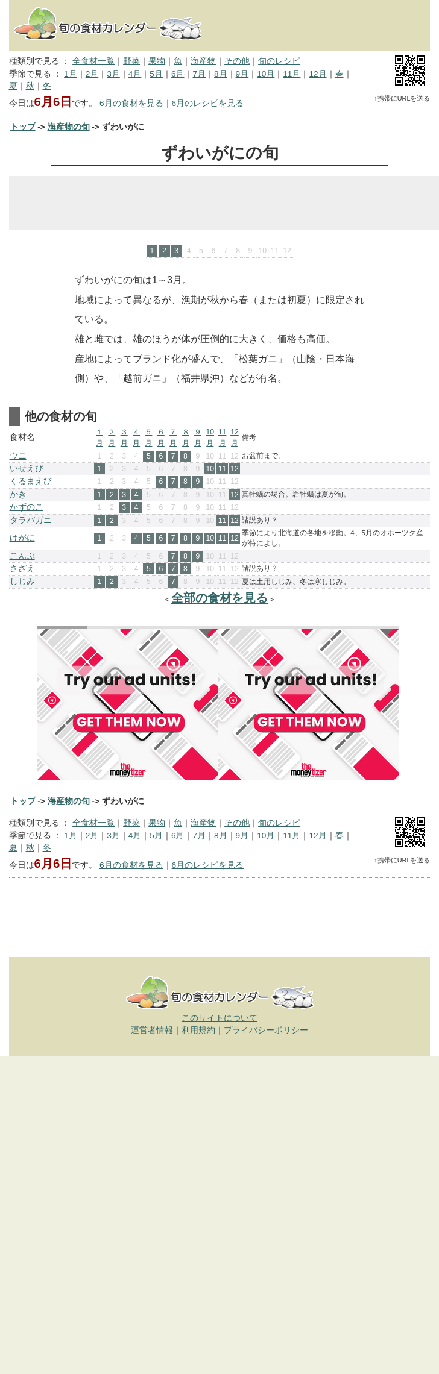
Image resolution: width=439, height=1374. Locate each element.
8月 (220, 73)
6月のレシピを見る (208, 103)
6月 (178, 73)
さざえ (22, 568)
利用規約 (198, 1030)
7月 (199, 73)
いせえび (26, 468)
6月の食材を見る (131, 103)
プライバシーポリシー (266, 1030)
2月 (92, 73)
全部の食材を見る (219, 597)
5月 (156, 73)
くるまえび (31, 481)
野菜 (131, 61)
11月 (291, 73)
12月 (317, 73)
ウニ (18, 455)
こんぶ (22, 555)
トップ (23, 126)
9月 (242, 73)
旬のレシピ (279, 61)
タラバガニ (31, 520)
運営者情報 (152, 1030)
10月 (265, 73)
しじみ (22, 581)
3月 (113, 73)
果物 (156, 61)
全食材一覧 (93, 61)
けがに (22, 537)
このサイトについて (219, 1018)
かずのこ (26, 507)
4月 (135, 73)
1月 (70, 73)
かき (18, 494)
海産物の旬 (69, 126)
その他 (237, 61)
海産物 (203, 61)
